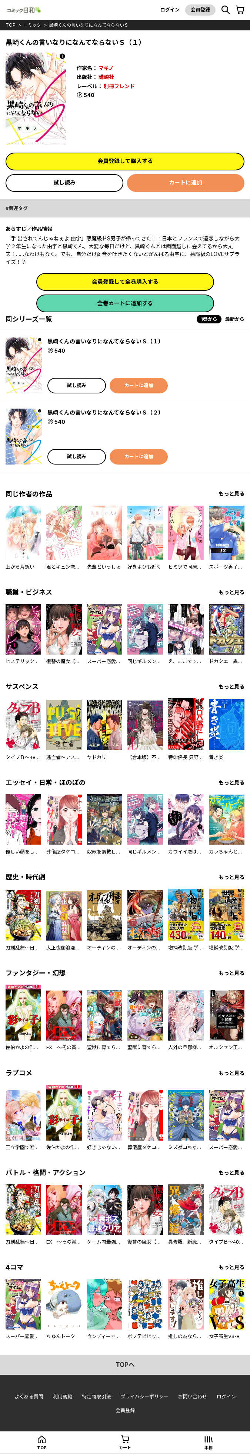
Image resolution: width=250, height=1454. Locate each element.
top (11, 25)
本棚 (208, 1447)
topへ (125, 1364)
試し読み (64, 182)
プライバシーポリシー (144, 1397)
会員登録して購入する (125, 160)
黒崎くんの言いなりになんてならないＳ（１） (105, 341)
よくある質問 (28, 1397)
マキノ (106, 68)
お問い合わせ (192, 1397)
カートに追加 (185, 182)
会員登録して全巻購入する (125, 281)
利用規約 (62, 1397)
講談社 (106, 77)
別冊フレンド (119, 86)
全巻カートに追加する (125, 303)
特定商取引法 (96, 1397)
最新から (234, 319)
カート (125, 1447)
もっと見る (231, 493)
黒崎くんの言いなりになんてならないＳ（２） (105, 412)
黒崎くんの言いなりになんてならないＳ (89, 25)
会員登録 (200, 10)
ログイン (170, 10)
